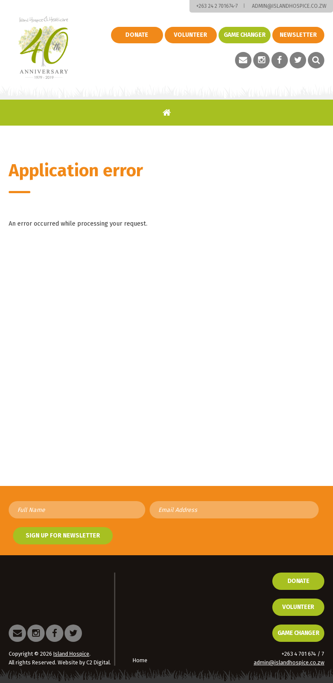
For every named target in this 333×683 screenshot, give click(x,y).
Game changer (245, 35)
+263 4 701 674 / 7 (302, 654)
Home (167, 112)
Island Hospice (43, 47)
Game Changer (299, 633)
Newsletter (298, 35)
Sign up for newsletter (63, 535)
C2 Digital (98, 662)
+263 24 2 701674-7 (217, 6)
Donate (136, 35)
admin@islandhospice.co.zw (289, 6)
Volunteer (190, 35)
